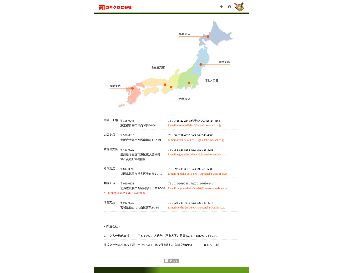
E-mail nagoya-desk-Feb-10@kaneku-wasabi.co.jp (197, 154)
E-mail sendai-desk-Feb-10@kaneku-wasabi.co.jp (196, 207)
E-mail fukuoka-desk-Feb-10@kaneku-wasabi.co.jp (197, 173)
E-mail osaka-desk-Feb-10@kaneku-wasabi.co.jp (196, 140)
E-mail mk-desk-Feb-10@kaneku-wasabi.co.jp (195, 125)
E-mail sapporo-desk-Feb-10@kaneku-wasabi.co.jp (197, 188)
